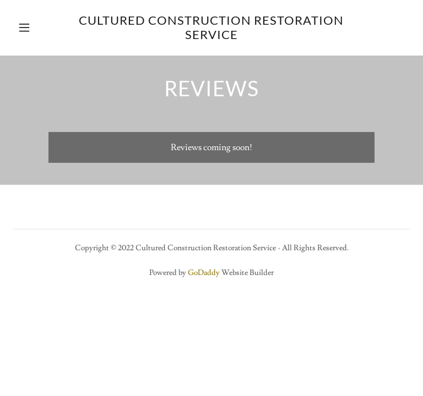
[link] (211, 36)
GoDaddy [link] (204, 273)
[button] (31, 27)
